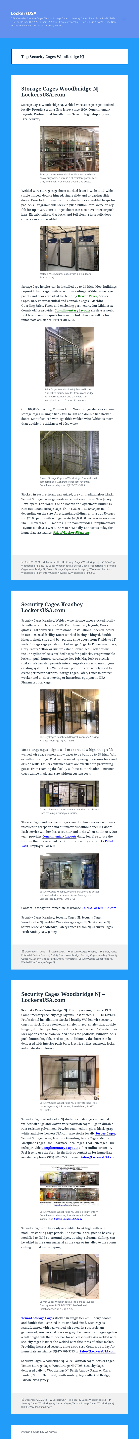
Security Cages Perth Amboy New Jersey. (54, 958)
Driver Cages (87, 296)
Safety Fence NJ (41, 955)
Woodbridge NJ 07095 (83, 572)
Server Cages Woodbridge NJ (90, 565)
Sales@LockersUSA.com (71, 532)
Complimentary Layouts (59, 836)
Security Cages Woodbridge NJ (56, 565)
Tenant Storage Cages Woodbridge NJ (67, 569)
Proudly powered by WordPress (39, 1431)
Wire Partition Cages (40, 1407)
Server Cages (105, 1133)
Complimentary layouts (72, 310)
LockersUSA (23, 13)
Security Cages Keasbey (84, 951)
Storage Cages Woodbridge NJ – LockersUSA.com (62, 91)
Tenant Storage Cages (37, 1318)
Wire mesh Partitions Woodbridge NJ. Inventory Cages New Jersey (67, 571)
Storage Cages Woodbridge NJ (82, 562)
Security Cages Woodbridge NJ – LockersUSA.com (63, 996)
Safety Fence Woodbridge (65, 955)
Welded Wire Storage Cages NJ (38, 962)
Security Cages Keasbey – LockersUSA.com (54, 607)
